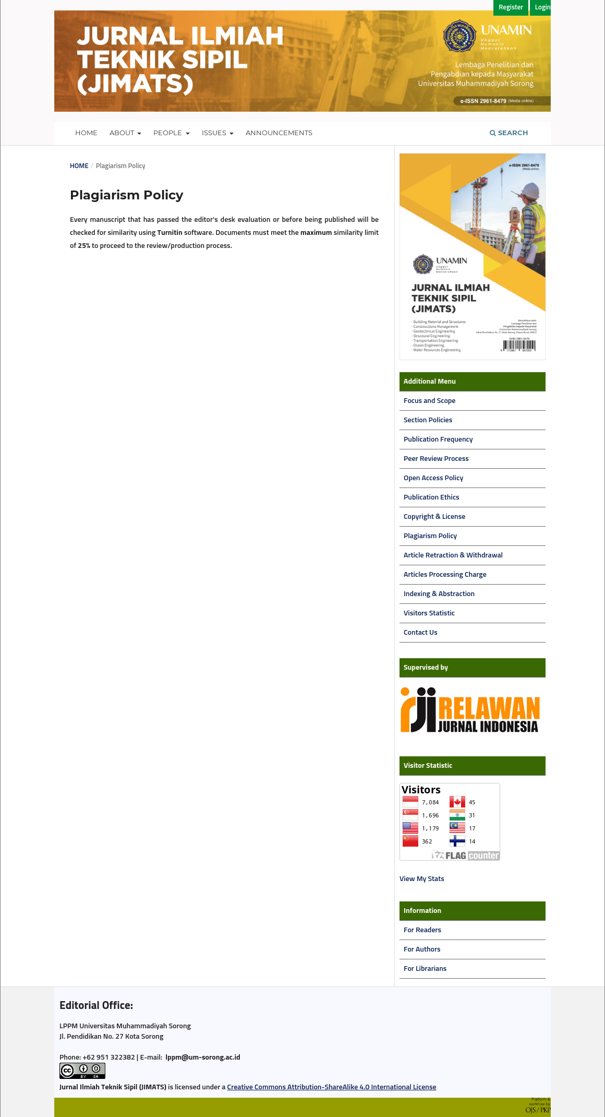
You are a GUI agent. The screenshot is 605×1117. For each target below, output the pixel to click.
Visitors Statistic (429, 613)
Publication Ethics (431, 497)
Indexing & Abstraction (439, 594)
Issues (215, 132)
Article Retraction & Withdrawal (453, 555)
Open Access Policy (433, 478)
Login (543, 7)
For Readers (422, 930)
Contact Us (421, 632)
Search (509, 132)
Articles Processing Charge (445, 574)
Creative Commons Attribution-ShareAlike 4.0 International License (332, 1087)
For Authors (422, 949)
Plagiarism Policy (430, 536)
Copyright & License (434, 516)
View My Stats (422, 879)
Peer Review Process (436, 458)
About (123, 132)
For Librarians (425, 968)
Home (86, 132)
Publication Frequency (438, 439)
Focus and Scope (429, 401)
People (168, 132)
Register (511, 7)
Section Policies (428, 420)
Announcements (279, 132)
